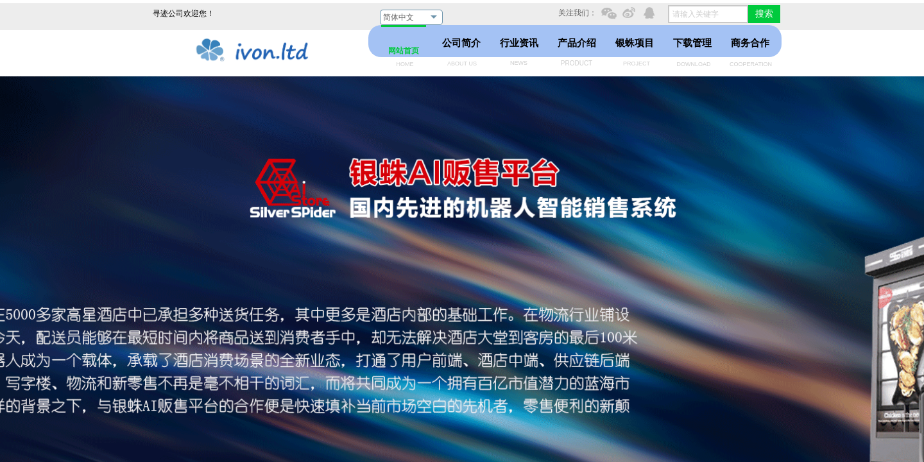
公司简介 (461, 43)
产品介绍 (577, 43)
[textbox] (708, 14)
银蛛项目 (634, 43)
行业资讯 (519, 43)
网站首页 (403, 50)
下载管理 (692, 43)
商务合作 (750, 43)
